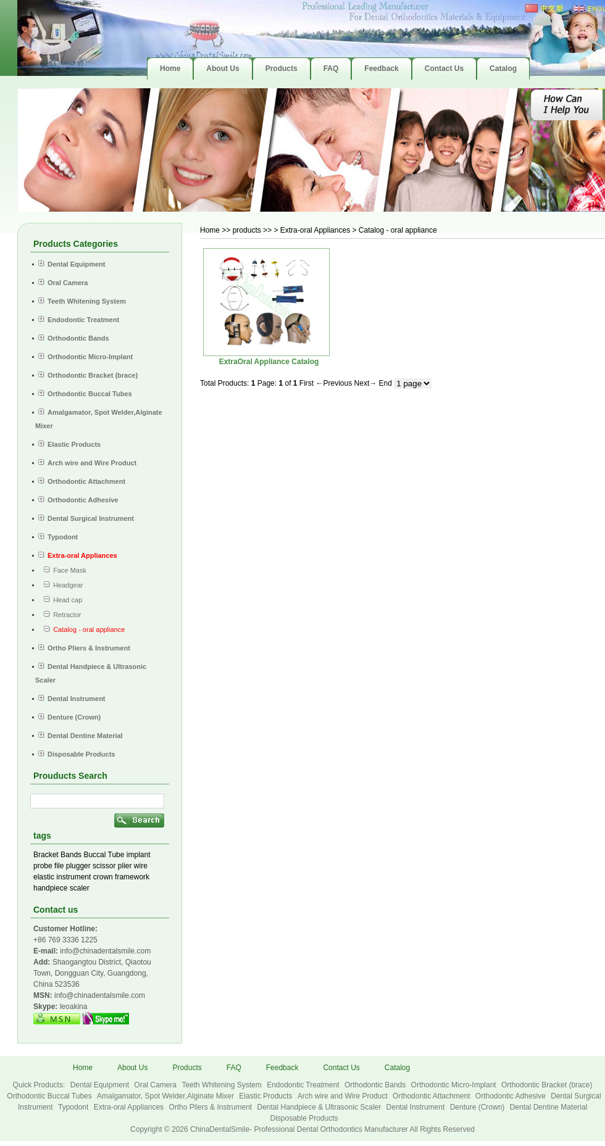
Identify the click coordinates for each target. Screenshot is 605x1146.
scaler (80, 888)
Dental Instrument (416, 1107)
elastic (43, 877)
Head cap (60, 600)
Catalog (397, 1067)
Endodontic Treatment (304, 1085)
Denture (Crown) (478, 1107)
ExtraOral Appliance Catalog (269, 361)
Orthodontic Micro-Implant (454, 1085)
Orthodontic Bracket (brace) (546, 1085)
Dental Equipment (100, 1085)
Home (210, 230)
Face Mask (62, 570)
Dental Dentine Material (548, 1107)
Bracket (46, 854)
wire (141, 866)
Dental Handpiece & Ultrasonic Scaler (320, 1107)
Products (186, 1067)
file (59, 866)
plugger (78, 866)
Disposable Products (304, 1118)
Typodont (74, 1107)
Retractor (59, 614)
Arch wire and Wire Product (344, 1096)
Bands (70, 854)
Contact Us (341, 1067)
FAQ (234, 1067)
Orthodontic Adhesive (511, 1096)
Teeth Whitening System (223, 1085)
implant (139, 854)
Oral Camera (156, 1085)
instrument (73, 877)
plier (125, 866)
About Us (132, 1067)
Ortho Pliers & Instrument (211, 1107)
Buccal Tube (103, 854)
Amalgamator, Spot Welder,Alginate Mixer (166, 1096)
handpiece (50, 888)
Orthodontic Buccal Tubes (50, 1096)
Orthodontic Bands (376, 1085)
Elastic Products (266, 1096)
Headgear (60, 585)
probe (42, 866)
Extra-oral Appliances (130, 1107)
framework (132, 877)
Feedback (282, 1067)
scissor (104, 866)
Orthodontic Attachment (432, 1096)
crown (103, 877)
